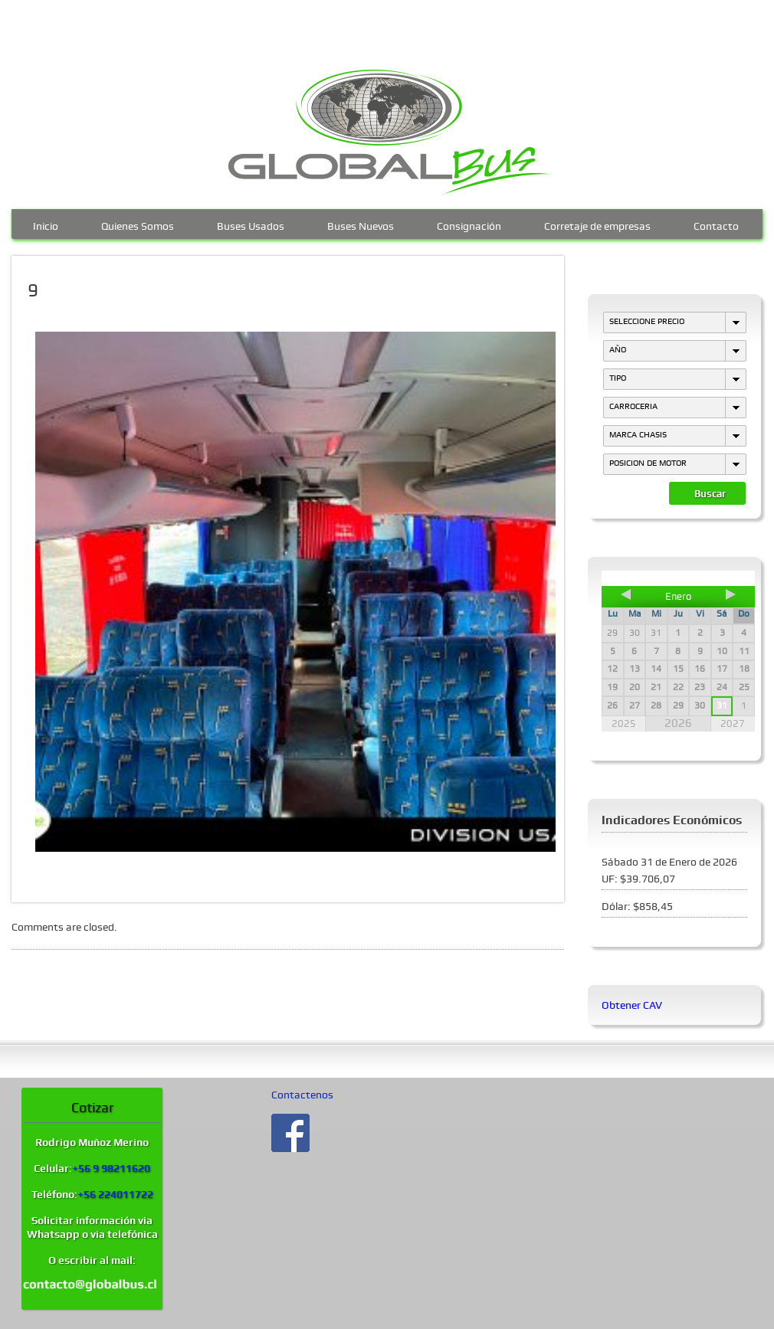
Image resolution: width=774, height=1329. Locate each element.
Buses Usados (250, 224)
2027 (732, 723)
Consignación (469, 224)
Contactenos (302, 1094)
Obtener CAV (632, 1005)
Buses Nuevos (360, 224)
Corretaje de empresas (597, 224)
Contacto (716, 224)
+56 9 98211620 (111, 1168)
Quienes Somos (137, 224)
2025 (624, 723)
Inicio (45, 224)
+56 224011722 (115, 1194)
